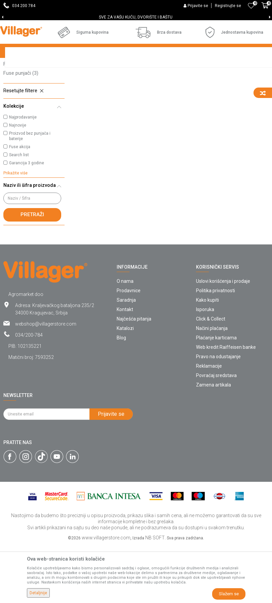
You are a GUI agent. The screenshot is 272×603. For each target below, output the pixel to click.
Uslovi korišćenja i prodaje (223, 339)
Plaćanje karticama (216, 395)
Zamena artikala (213, 442)
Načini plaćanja (212, 386)
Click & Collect (210, 376)
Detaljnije (38, 593)
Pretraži (32, 272)
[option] (136, 17)
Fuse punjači (20, 131)
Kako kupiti (207, 358)
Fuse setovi (21, 95)
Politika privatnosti (215, 348)
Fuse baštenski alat (29, 122)
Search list (19, 212)
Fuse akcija (19, 204)
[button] (34, 149)
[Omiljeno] (251, 5)
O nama (125, 339)
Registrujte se (228, 5)
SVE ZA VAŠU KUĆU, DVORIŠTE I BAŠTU (135, 17)
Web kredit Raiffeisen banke (226, 405)
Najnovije (17, 183)
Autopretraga (189, 78)
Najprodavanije (23, 175)
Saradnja (126, 358)
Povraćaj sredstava (216, 433)
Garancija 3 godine (26, 221)
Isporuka (205, 367)
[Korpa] (265, 9)
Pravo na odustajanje (218, 414)
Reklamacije (209, 424)
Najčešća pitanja (134, 376)
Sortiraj (220, 78)
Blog (121, 395)
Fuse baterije (21, 104)
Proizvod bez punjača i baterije (29, 194)
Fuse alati (19, 113)
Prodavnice (129, 348)
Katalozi (125, 386)
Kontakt (125, 367)
